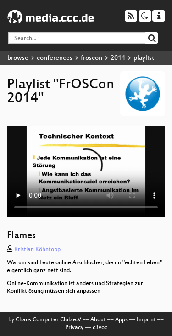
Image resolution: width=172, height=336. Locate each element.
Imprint (146, 320)
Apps (121, 320)
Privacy (74, 328)
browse (17, 58)
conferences (54, 58)
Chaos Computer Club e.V (48, 320)
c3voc (100, 328)
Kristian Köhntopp (37, 249)
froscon (91, 58)
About (98, 320)
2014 (118, 58)
